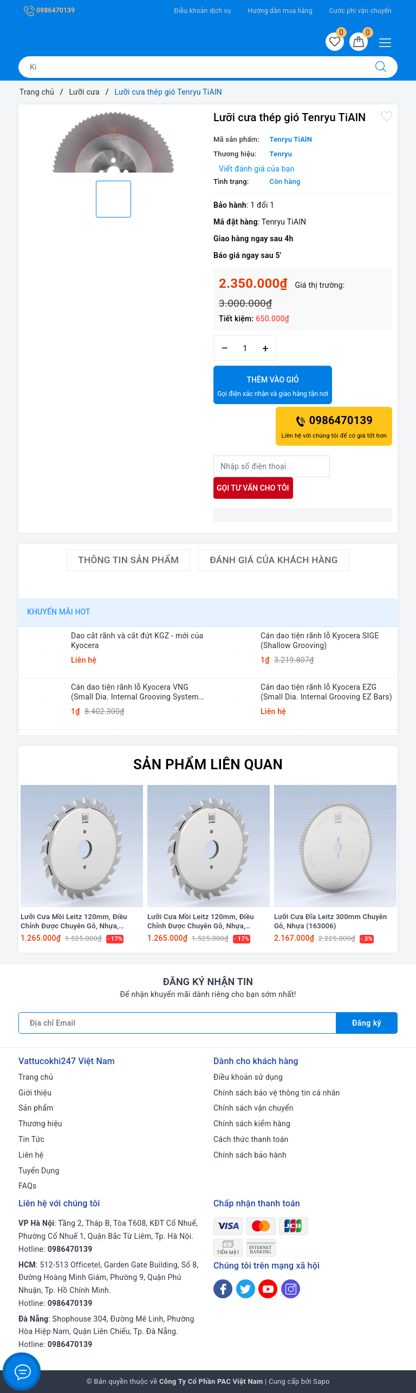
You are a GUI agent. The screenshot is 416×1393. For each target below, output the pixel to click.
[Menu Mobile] (388, 41)
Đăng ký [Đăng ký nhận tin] (366, 1023)
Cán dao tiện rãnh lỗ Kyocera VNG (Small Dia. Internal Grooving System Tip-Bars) (135, 692)
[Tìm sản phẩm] (191, 67)
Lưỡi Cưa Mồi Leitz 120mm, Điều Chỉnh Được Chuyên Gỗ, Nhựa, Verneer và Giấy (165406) (74, 922)
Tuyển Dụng (39, 1170)
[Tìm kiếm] (381, 67)
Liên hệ (30, 1155)
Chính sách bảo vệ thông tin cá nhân (276, 1092)
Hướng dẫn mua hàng (280, 11)
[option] (113, 141)
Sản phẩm (36, 1108)
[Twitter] (245, 1288)
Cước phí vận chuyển (360, 11)
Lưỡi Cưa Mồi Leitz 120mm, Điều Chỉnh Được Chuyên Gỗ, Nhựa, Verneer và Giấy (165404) (200, 922)
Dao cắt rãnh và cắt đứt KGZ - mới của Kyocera (137, 640)
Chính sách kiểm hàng (251, 1123)
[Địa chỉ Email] (177, 1023)
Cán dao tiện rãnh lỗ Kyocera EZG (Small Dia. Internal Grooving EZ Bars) (326, 692)
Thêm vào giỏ (272, 387)
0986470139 (49, 10)
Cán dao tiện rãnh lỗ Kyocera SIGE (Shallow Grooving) (320, 640)
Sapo (321, 1381)
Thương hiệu (40, 1123)
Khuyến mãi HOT (58, 612)
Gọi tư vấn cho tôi (253, 488)
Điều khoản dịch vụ (202, 11)
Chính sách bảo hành (250, 1155)
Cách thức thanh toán (251, 1139)
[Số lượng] (245, 348)
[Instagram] (290, 1288)
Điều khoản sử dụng (248, 1077)
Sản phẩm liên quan (208, 764)
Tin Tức (31, 1139)
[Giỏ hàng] (358, 41)
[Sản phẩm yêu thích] (335, 41)
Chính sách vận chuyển (253, 1108)
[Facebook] (222, 1288)
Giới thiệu (34, 1092)
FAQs (27, 1185)
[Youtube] (267, 1288)
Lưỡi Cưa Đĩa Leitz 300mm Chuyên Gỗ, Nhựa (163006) (330, 921)
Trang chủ (35, 1077)
